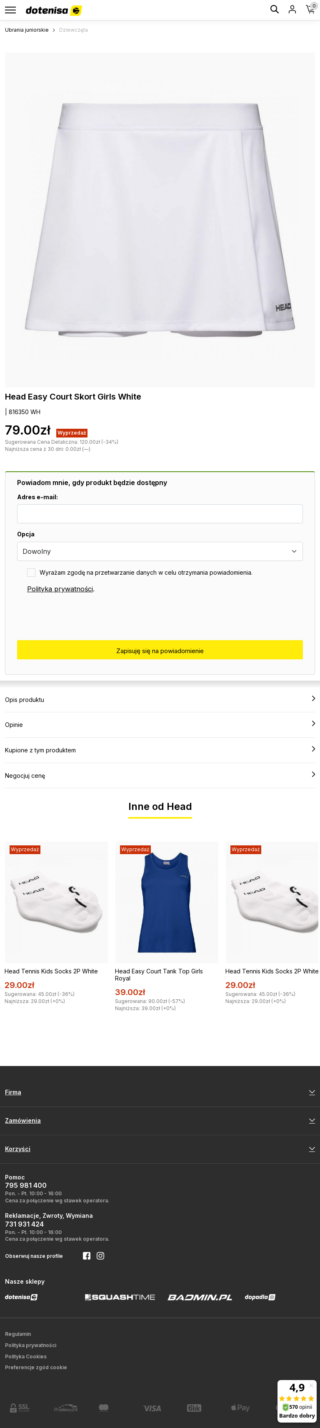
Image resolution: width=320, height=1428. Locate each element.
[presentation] (80, 617)
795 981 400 (26, 1185)
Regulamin (18, 1334)
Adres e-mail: (37, 496)
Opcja (26, 534)
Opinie (160, 724)
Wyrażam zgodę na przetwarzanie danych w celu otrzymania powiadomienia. (146, 572)
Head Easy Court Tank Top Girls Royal (159, 975)
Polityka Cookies (26, 1356)
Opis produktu (160, 699)
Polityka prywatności (60, 589)
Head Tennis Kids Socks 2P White (51, 971)
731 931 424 (24, 1224)
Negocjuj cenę (160, 775)
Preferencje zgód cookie (36, 1367)
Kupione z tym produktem (160, 750)
